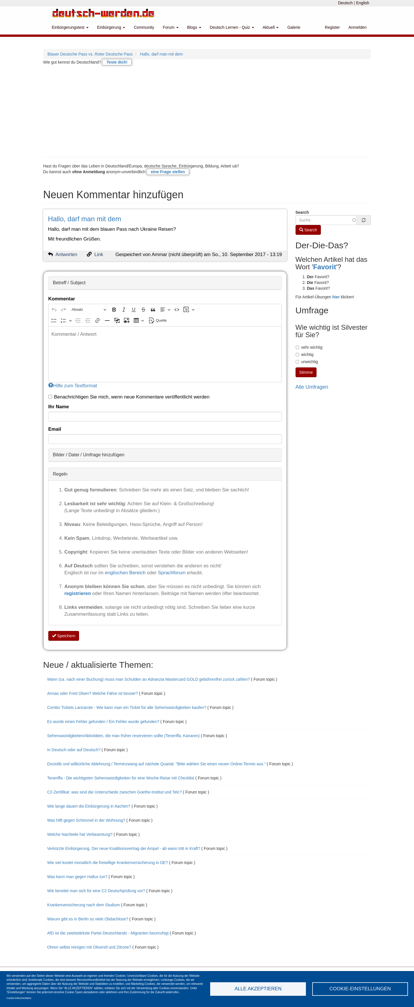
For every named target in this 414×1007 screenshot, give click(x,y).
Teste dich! (116, 62)
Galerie (293, 27)
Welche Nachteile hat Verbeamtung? (79, 834)
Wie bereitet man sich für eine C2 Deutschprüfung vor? (96, 890)
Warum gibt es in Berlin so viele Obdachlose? (87, 919)
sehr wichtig (309, 347)
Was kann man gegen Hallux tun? (77, 876)
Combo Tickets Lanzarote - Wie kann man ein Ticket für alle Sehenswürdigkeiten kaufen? (126, 707)
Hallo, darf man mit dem (161, 54)
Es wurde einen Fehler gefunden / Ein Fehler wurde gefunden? (103, 721)
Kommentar (61, 299)
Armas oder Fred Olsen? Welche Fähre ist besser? (93, 693)
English (362, 3)
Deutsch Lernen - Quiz (232, 27)
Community (144, 27)
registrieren (78, 593)
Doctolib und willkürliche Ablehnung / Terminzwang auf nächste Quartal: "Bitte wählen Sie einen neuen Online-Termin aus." (157, 764)
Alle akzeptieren (258, 988)
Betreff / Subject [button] (69, 282)
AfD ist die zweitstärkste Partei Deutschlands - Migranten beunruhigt (108, 933)
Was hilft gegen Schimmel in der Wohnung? (86, 820)
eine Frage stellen (168, 171)
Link (98, 254)
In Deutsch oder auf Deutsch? (73, 749)
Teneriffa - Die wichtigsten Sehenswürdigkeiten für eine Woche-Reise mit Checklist (120, 778)
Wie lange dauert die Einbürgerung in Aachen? (89, 806)
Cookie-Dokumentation (19, 998)
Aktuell (271, 27)
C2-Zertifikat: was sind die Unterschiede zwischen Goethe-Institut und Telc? (115, 792)
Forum (170, 27)
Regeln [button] (60, 474)
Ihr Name (58, 406)
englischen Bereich (125, 572)
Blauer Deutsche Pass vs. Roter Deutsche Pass (90, 54)
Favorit (324, 267)
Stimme (306, 372)
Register (332, 27)
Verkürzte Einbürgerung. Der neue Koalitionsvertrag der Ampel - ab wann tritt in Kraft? (123, 848)
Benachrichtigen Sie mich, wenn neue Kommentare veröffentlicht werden (129, 397)
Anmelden (357, 27)
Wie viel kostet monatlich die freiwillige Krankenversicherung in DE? (107, 862)
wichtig (305, 354)
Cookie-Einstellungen (360, 988)
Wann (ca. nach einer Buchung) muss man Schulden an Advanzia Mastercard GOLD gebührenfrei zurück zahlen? (148, 679)
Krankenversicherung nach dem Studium (83, 905)
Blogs (194, 27)
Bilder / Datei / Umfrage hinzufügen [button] (88, 454)
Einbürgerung (111, 27)
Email (54, 429)
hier (336, 297)
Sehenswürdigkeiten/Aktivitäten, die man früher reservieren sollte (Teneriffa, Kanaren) (123, 735)
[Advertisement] (207, 111)
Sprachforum (172, 572)
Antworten (66, 254)
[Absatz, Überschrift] (89, 309)
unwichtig (307, 361)
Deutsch (345, 3)
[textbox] (165, 354)
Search (302, 212)
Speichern (63, 636)
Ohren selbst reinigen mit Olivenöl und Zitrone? (89, 947)
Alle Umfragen (312, 387)
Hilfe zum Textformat (72, 385)
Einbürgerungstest (70, 27)
